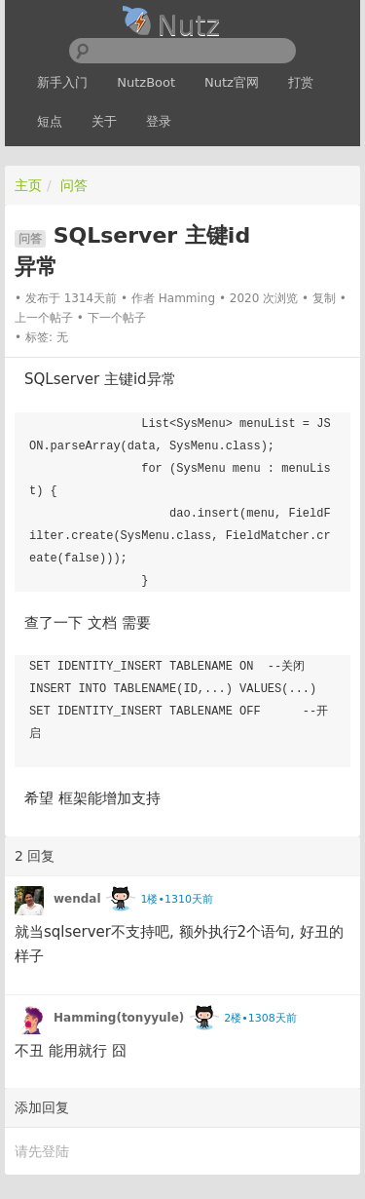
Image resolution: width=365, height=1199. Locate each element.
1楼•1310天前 (176, 899)
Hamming (187, 298)
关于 (104, 121)
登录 (158, 121)
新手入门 (62, 82)
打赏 (300, 82)
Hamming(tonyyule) (119, 1018)
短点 (49, 121)
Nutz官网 (231, 82)
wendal (77, 899)
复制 (324, 298)
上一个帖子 (44, 318)
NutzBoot (146, 82)
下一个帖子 (117, 318)
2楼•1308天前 (260, 1018)
